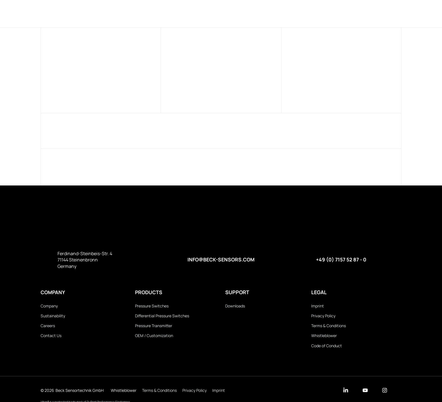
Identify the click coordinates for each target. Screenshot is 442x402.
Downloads (258, 13)
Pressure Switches (152, 306)
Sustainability (53, 316)
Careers (48, 326)
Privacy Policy (323, 316)
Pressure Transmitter (153, 326)
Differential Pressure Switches (162, 316)
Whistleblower (324, 336)
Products (189, 13)
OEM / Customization (154, 336)
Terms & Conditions (328, 326)
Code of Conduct (326, 346)
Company (223, 13)
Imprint (317, 306)
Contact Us (51, 336)
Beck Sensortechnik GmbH (80, 391)
